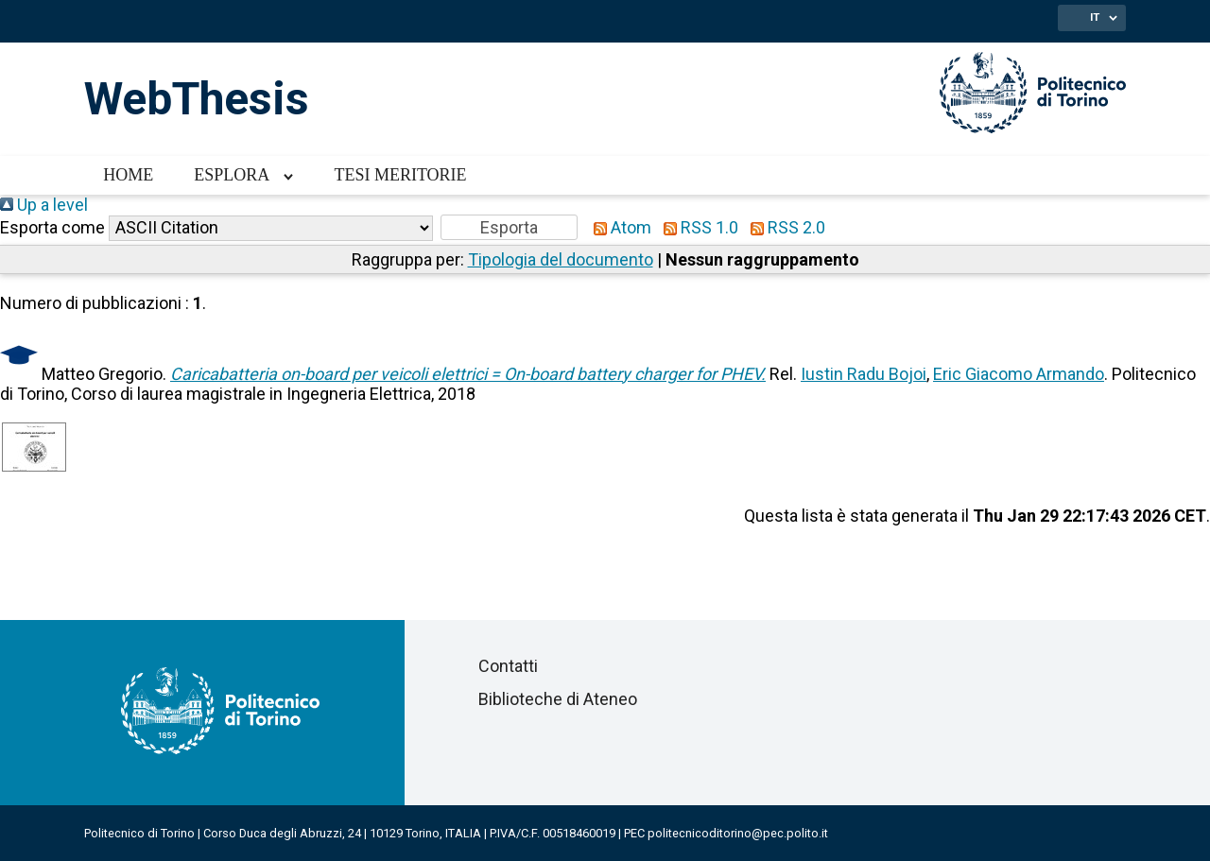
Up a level (44, 205)
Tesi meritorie (400, 174)
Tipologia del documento (560, 259)
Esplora (231, 174)
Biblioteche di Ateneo (557, 699)
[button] (509, 227)
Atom (618, 227)
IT (1094, 17)
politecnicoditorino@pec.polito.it (738, 833)
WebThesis (196, 99)
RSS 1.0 (696, 227)
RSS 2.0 (783, 227)
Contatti (508, 666)
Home (128, 174)
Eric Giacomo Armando (1018, 374)
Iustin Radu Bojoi (863, 374)
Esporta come (52, 227)
